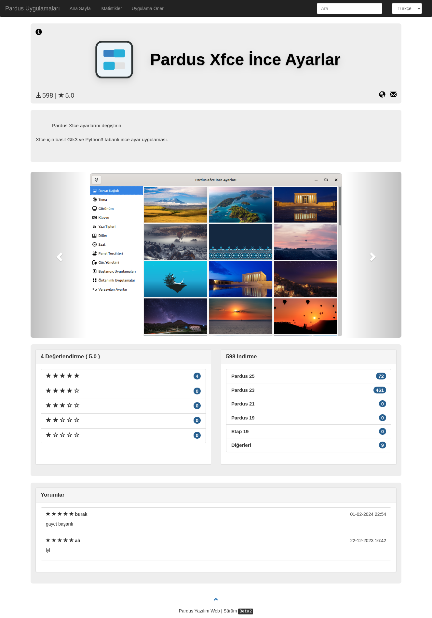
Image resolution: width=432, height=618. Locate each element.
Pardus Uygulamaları (32, 8)
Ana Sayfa (80, 8)
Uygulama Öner (148, 8)
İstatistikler (111, 8)
